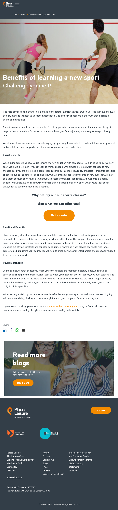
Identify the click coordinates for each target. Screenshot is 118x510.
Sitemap (73, 470)
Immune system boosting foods (62, 306)
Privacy (46, 453)
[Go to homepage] (8, 5)
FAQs (45, 467)
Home (14, 14)
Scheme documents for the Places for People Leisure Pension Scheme (80, 456)
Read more (23, 382)
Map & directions (14, 477)
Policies (46, 456)
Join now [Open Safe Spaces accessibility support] (101, 410)
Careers (46, 470)
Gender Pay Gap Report (53, 474)
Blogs (22, 14)
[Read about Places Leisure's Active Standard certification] (20, 433)
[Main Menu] (17, 5)
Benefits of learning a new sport (42, 14)
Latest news (48, 460)
